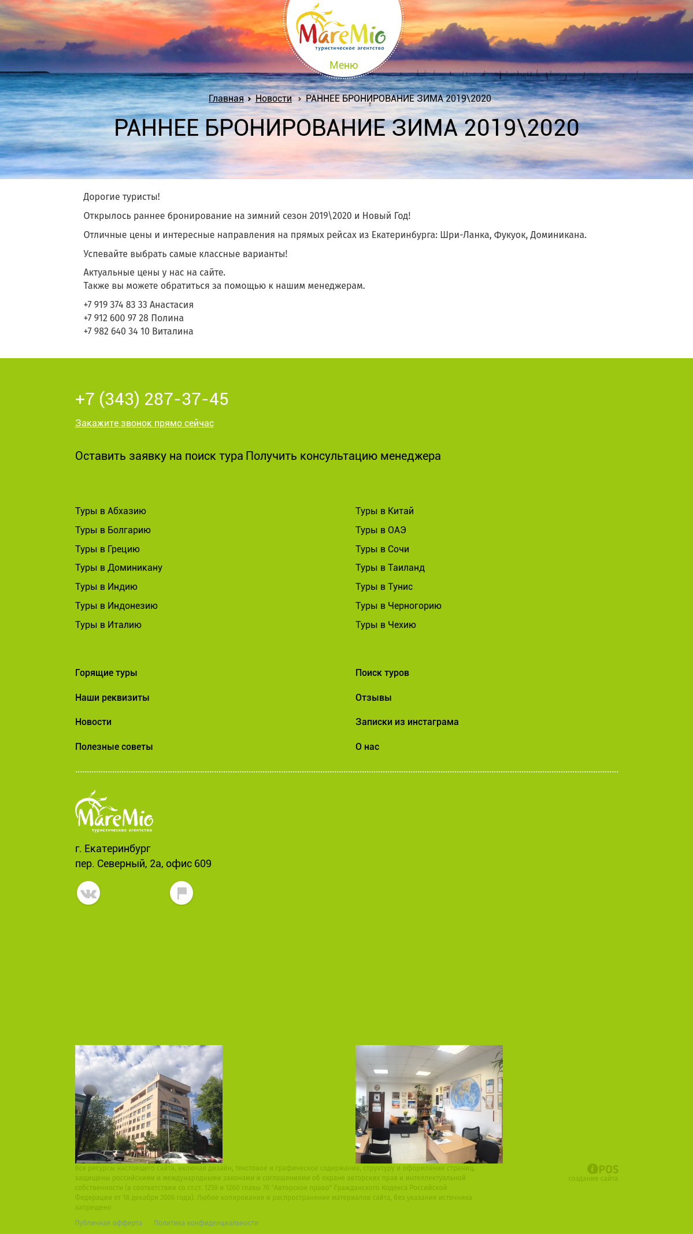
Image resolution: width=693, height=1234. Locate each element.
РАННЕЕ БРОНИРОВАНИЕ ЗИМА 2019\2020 (398, 98)
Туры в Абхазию (110, 511)
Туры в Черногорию (398, 605)
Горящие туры (106, 672)
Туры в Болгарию (113, 530)
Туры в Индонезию (116, 605)
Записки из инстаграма (407, 721)
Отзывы (373, 697)
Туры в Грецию (107, 549)
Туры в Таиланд (390, 567)
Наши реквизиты (112, 697)
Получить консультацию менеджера (343, 456)
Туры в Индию (106, 586)
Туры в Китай (384, 511)
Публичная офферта (108, 1223)
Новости (273, 98)
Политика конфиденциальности (206, 1223)
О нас (367, 746)
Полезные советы (114, 746)
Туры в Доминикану (118, 567)
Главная (229, 98)
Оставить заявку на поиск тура (159, 456)
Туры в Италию (108, 624)
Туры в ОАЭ (380, 530)
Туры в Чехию (385, 624)
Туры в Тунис (384, 586)
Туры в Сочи (382, 549)
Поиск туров (382, 672)
